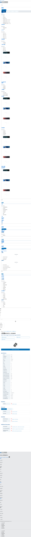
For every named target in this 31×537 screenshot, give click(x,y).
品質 (3, 246)
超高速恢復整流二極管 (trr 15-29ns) (7, 23)
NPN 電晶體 (4, 42)
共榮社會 (4, 288)
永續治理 (4, 283)
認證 (2, 251)
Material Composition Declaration (6, 267)
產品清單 (4, 235)
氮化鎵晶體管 (3, 167)
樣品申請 (3, 241)
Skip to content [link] (2, 0)
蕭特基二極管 (4, 50)
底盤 (3, 213)
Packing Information (5, 268)
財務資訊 (4, 295)
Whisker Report (4, 259)
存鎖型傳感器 (4, 133)
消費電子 (3, 220)
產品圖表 (3, 231)
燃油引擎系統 (4, 214)
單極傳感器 (4, 132)
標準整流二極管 (4, 18)
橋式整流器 (4, 17)
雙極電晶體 (3, 39)
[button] (16, 14)
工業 (2, 216)
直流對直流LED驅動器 (5, 95)
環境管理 (3, 249)
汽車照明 (4, 212)
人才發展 (3, 278)
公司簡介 (3, 275)
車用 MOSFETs (4, 33)
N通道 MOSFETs (4, 34)
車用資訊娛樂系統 (5, 209)
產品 (3, 7)
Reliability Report (5, 258)
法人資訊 (4, 296)
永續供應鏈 (4, 287)
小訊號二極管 (3, 44)
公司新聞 (4, 304)
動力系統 (4, 208)
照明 (2, 221)
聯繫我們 (3, 242)
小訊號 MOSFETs (4, 38)
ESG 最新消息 (4, 282)
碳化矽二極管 (3, 166)
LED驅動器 (3, 89)
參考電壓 (3, 96)
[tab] (4, 11)
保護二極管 (3, 24)
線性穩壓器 (4, 87)
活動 (3, 305)
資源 (3, 227)
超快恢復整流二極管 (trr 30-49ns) (6, 22)
